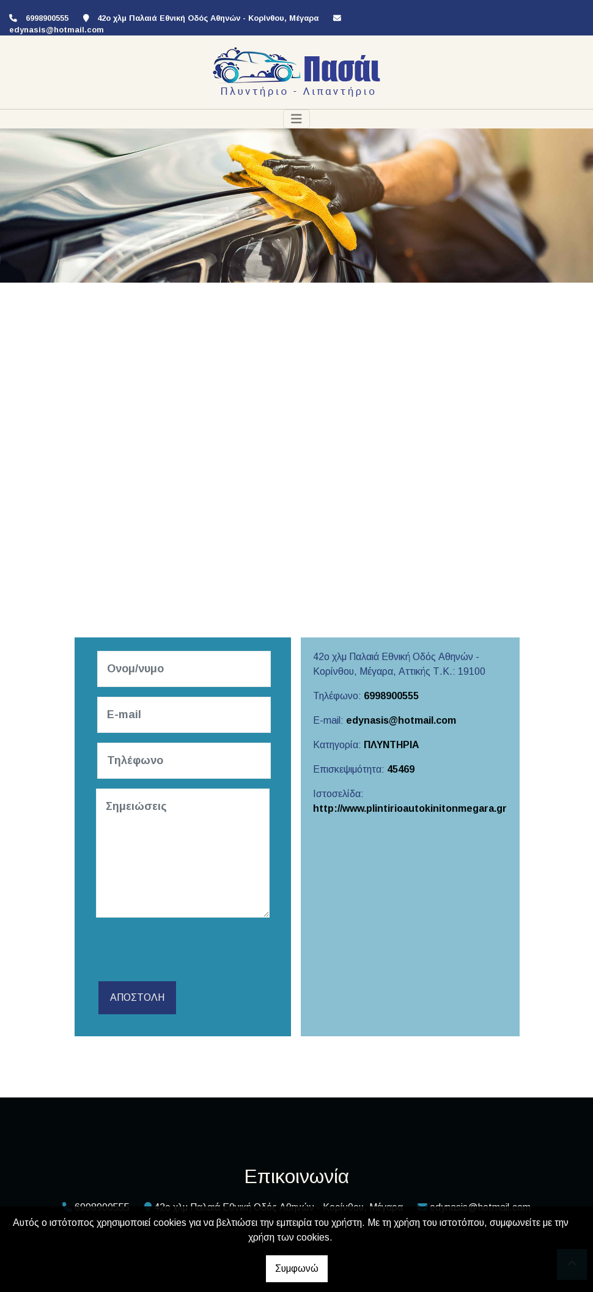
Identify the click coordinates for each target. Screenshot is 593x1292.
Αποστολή (137, 997)
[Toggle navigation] (296, 119)
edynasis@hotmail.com (56, 29)
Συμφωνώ (297, 1268)
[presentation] (189, 951)
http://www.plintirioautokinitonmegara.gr (410, 808)
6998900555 (391, 696)
